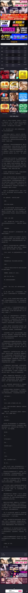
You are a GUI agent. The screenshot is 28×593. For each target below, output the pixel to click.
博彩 (2, 47)
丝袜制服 (13, 52)
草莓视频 (19, 64)
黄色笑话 (19, 62)
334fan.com (14, 42)
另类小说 (13, 62)
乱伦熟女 (19, 55)
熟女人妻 (7, 52)
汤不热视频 (24, 64)
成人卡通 (19, 54)
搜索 (25, 44)
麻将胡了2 (7, 48)
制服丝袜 (7, 55)
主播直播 (19, 52)
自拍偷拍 (13, 50)
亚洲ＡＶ (7, 50)
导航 (2, 65)
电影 (2, 54)
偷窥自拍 (7, 57)
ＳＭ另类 (25, 52)
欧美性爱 (25, 54)
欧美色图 (19, 57)
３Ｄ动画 (25, 50)
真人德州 (13, 47)
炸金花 (13, 48)
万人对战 (19, 47)
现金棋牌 (19, 48)
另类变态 (25, 55)
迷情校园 (7, 62)
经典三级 (13, 55)
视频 (2, 51)
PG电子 (7, 47)
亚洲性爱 (7, 54)
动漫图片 (25, 57)
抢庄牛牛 (25, 48)
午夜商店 (13, 64)
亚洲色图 (13, 57)
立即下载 (20, 591)
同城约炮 (7, 64)
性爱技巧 (25, 62)
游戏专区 (25, 47)
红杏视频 (7, 65)
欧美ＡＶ (19, 50)
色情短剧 (13, 65)
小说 (2, 61)
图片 (2, 58)
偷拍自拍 (13, 54)
